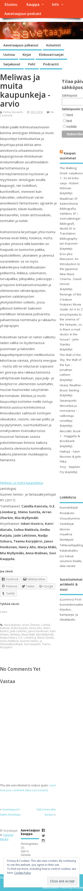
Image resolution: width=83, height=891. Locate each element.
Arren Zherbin (31, 625)
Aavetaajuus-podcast (22, 13)
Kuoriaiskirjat (69, 507)
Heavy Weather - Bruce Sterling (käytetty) (71, 390)
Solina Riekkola (9, 641)
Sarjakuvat (11, 64)
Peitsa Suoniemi (13, 112)
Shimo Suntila (45, 638)
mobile (71, 127)
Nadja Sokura (8, 638)
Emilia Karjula (19, 628)
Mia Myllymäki (45, 634)
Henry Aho (35, 628)
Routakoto (67, 513)
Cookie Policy (22, 873)
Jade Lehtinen (18, 631)
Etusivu (10, 4)
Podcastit (51, 64)
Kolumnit (53, 45)
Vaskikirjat (67, 524)
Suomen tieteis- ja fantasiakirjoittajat (21, 642)
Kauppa (32, 4)
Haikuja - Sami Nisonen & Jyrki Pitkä (70, 456)
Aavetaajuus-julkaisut (21, 45)
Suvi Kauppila (32, 644)
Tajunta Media (6, 837)
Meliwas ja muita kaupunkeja (21, 482)
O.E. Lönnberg (27, 638)
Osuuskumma (70, 518)
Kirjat (27, 54)
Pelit (31, 64)
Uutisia (9, 54)
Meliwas (15, 634)
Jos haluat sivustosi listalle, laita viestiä (71, 561)
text (69, 121)
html (69, 115)
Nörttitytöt (66, 540)
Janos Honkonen (38, 631)
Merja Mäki (28, 634)
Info (55, 4)
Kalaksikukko (69, 550)
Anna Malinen (12, 625)
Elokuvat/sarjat (51, 54)
